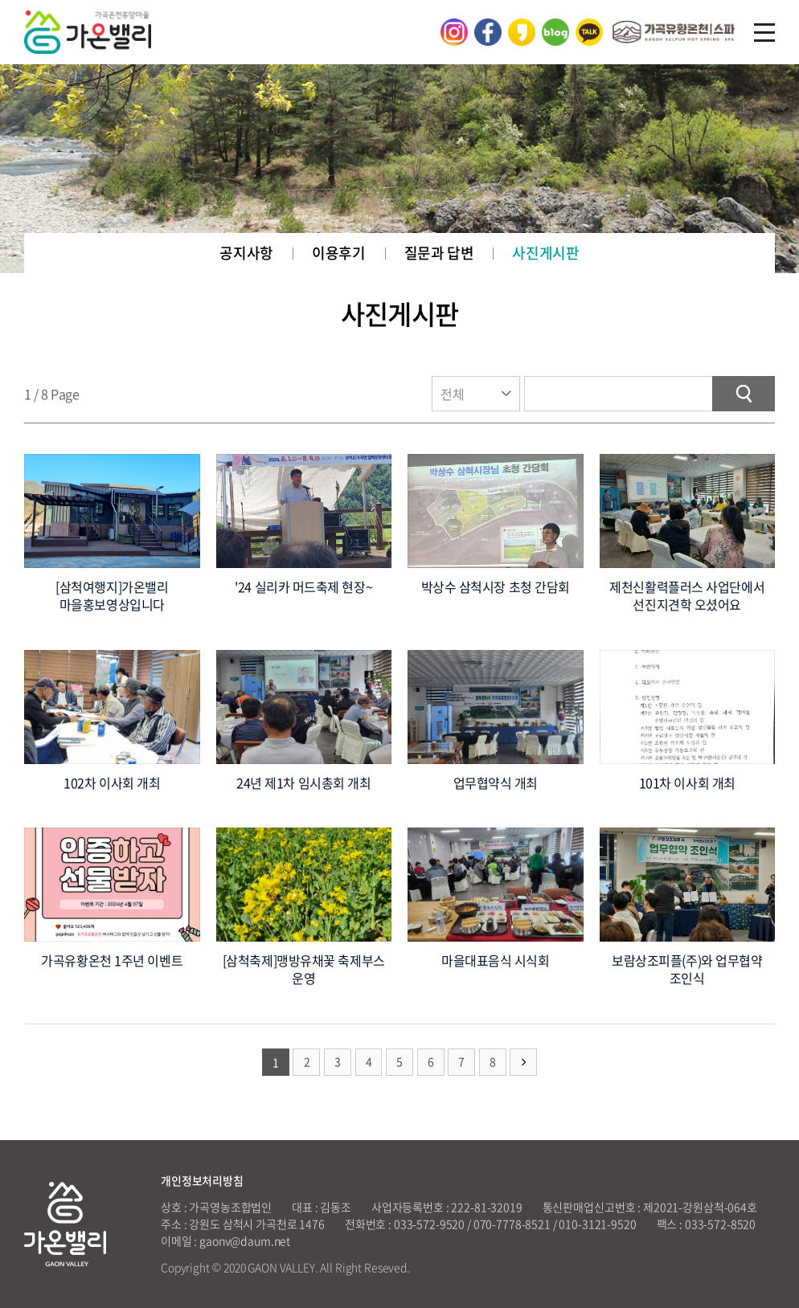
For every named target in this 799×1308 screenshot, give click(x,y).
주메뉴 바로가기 (0, 0)
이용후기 (339, 253)
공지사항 (246, 253)
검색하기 (743, 393)
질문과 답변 (439, 253)
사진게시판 (545, 253)
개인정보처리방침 (202, 1180)
